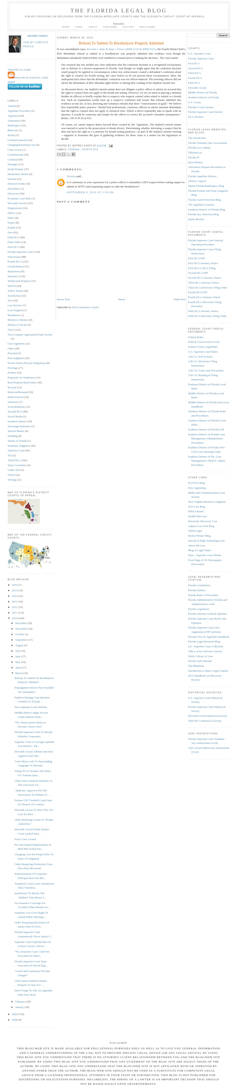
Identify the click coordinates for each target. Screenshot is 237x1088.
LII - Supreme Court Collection (205, 646)
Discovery (13, 193)
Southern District (17, 421)
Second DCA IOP (198, 272)
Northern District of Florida (203, 97)
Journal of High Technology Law (206, 540)
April (18, 667)
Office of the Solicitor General (205, 651)
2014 (15, 596)
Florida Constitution (199, 585)
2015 (15, 590)
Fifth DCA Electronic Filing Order (207, 316)
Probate (12, 372)
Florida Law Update (199, 147)
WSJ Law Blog (196, 506)
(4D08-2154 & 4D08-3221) (121, 49)
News (11, 329)
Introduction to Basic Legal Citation (208, 670)
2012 (15, 607)
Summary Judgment (19, 445)
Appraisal (13, 115)
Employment (15, 208)
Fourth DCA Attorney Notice (204, 297)
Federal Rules (196, 337)
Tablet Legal (195, 530)
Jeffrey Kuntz (37, 36)
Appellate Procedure (19, 110)
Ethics (11, 217)
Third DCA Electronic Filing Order (207, 287)
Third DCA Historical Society (205, 720)
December (21, 623)
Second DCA (15, 411)
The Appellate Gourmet (201, 204)
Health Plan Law (197, 516)
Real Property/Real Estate (22, 382)
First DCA (14, 247)
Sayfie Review (196, 219)
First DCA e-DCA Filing (202, 268)
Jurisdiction (14, 295)
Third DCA (14, 460)
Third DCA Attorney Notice (203, 282)
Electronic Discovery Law (202, 521)
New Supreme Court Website (31, 707)
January (20, 1007)
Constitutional (16, 154)
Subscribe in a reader (19, 69)
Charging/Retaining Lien (21, 144)
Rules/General (16, 397)
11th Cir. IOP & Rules (200, 356)
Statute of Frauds (17, 440)
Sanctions (13, 401)
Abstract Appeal (197, 181)
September (21, 639)
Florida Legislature (198, 609)
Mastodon (118, 23)
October (20, 634)
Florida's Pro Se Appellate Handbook (209, 636)
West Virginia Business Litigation (207, 501)
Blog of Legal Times (199, 550)
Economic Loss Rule (19, 198)
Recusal (12, 387)
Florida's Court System (201, 107)
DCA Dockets (196, 116)
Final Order (14, 242)
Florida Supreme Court (20, 251)
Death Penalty (15, 169)
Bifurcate (13, 130)
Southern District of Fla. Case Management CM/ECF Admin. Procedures (207, 461)
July (18, 650)
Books (11, 135)
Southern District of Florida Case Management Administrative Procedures (206, 438)
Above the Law (196, 545)
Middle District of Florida (202, 92)
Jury (10, 300)
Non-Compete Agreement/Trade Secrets (30, 334)
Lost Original (15, 310)
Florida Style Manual (200, 661)
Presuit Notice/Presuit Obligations (27, 363)
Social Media (15, 416)
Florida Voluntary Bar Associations (207, 142)
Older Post (179, 299)
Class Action (15, 149)
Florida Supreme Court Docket (205, 111)
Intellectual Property (19, 281)
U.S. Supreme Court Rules (203, 351)
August (19, 645)
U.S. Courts (194, 102)
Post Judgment (16, 358)
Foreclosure (14, 256)
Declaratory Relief (18, 174)
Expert (11, 222)
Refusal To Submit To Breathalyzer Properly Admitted (121, 43)
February (20, 1001)
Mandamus (14, 315)
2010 (15, 618)
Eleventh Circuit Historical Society (207, 715)
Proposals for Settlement (21, 377)
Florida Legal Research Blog (204, 641)
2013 (15, 601)
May (18, 662)
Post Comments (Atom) (85, 307)
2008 (15, 1019)
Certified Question (18, 140)
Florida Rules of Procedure (203, 595)
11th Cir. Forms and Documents (206, 370)
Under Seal (14, 469)
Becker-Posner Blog (199, 535)
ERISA (12, 213)
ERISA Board (196, 511)
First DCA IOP (196, 258)
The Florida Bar (197, 138)
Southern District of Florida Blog (206, 209)
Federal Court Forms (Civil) (203, 341)
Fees (10, 232)
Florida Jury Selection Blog (203, 214)
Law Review (15, 305)
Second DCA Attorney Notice (204, 277)
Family (12, 227)
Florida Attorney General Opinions (207, 613)
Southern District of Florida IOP (206, 429)
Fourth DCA (15, 261)
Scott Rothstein (16, 406)
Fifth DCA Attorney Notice (203, 311)
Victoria (71, 176)
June (18, 656)
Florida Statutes (197, 590)
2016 (15, 584)
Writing (12, 479)
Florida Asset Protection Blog (204, 199)
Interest (12, 285)
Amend (12, 105)
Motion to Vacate (17, 324)
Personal (12, 353)
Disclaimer (14, 188)
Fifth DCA (14, 237)
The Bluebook (196, 665)
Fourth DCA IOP (197, 292)
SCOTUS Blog (196, 482)
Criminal (13, 159)
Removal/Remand (18, 392)
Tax (10, 455)
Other (11, 348)
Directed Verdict (17, 183)
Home (121, 299)
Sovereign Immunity (19, 426)
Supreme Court (16, 450)
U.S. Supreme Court (199, 53)
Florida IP (193, 157)
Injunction (13, 271)
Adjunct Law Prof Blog (201, 526)
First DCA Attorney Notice (203, 263)
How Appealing (197, 487)
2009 (15, 1014)
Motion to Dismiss (18, 319)
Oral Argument (16, 343)
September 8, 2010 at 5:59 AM (90, 192)
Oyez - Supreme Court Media (204, 555)
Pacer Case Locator (25, 839)
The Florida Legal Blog (118, 10)
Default (12, 179)
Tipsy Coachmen (17, 465)
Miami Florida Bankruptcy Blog (206, 185)
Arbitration (14, 120)
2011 (15, 612)
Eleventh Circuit (17, 203)
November (21, 628)
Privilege (13, 368)
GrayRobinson (16, 266)
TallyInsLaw (195, 152)
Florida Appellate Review (202, 176)
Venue (11, 474)
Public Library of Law (200, 656)
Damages (13, 164)
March (19, 673)
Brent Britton (195, 162)
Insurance (13, 276)
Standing (13, 435)
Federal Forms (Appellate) (203, 346)
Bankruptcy (14, 125)
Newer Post (63, 299)
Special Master (16, 431)
